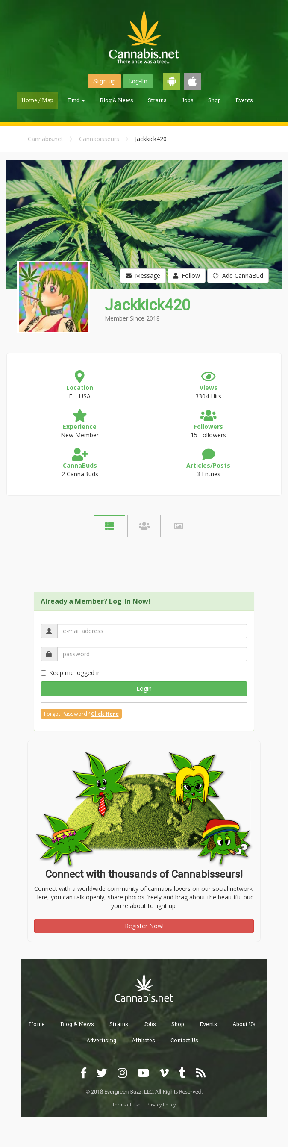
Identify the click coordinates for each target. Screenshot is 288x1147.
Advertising (101, 1040)
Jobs (187, 100)
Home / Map (37, 100)
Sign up (104, 81)
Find (76, 100)
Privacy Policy (161, 1105)
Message (143, 275)
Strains (157, 100)
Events (244, 100)
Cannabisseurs (99, 139)
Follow (186, 275)
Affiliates (143, 1040)
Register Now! (144, 926)
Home (37, 1023)
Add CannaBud (238, 275)
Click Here (105, 713)
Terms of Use (126, 1105)
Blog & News (116, 100)
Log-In (138, 81)
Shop (214, 100)
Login (144, 688)
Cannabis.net (45, 139)
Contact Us (184, 1040)
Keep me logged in (71, 673)
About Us (244, 1023)
